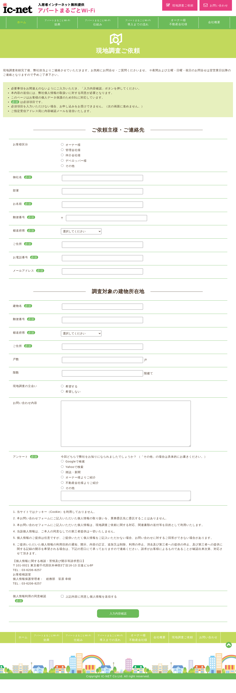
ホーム (21, 22)
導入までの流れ (138, 22)
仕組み (98, 22)
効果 (57, 22)
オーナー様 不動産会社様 (178, 22)
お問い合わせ (216, 5)
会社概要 (214, 22)
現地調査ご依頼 (179, 5)
